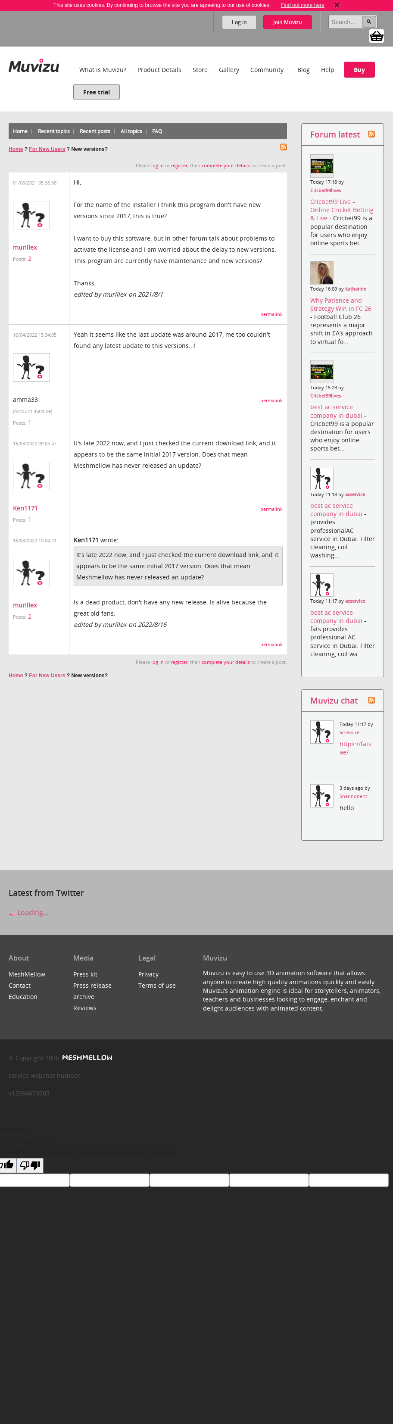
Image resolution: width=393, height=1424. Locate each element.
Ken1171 (25, 508)
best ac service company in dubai (337, 411)
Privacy (148, 974)
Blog (303, 70)
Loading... (28, 912)
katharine (355, 289)
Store (200, 70)
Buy (359, 70)
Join (287, 22)
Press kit (85, 974)
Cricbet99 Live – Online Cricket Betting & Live (342, 209)
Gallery (229, 70)
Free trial (96, 92)
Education (23, 996)
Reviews (85, 1008)
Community (267, 70)
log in (157, 166)
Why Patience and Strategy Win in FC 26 (340, 304)
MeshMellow (27, 974)
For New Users (47, 149)
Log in (239, 22)
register (179, 166)
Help (327, 70)
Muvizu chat (334, 700)
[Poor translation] (30, 1165)
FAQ (157, 131)
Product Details (159, 70)
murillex (25, 247)
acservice (355, 494)
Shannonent (353, 796)
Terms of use (157, 985)
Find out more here (302, 5)
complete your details (226, 166)
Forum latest (335, 134)
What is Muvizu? (102, 70)
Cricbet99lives (325, 191)
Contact (20, 985)
